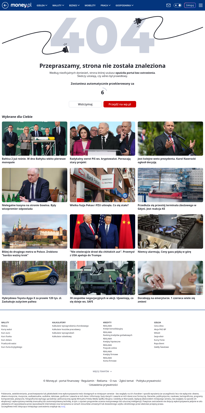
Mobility (90, 5)
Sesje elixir (159, 336)
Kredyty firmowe (110, 354)
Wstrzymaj (85, 104)
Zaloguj (190, 5)
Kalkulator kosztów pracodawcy (66, 329)
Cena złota (159, 325)
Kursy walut (6, 329)
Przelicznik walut (8, 343)
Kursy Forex (159, 340)
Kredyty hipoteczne (111, 341)
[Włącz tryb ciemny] (178, 5)
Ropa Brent (159, 343)
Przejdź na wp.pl (120, 104)
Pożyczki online (110, 348)
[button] (200, 5)
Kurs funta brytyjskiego (11, 347)
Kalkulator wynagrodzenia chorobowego (70, 325)
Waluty (57, 5)
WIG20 (157, 333)
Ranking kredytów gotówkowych (117, 335)
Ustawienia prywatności (103, 385)
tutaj (63, 406)
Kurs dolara (6, 340)
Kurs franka (6, 336)
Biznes (73, 5)
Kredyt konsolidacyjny (113, 328)
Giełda (41, 5)
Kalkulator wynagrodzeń (63, 333)
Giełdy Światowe (161, 347)
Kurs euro (5, 333)
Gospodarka (123, 5)
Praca (104, 5)
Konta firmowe (109, 360)
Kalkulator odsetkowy (62, 336)
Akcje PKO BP (160, 329)
